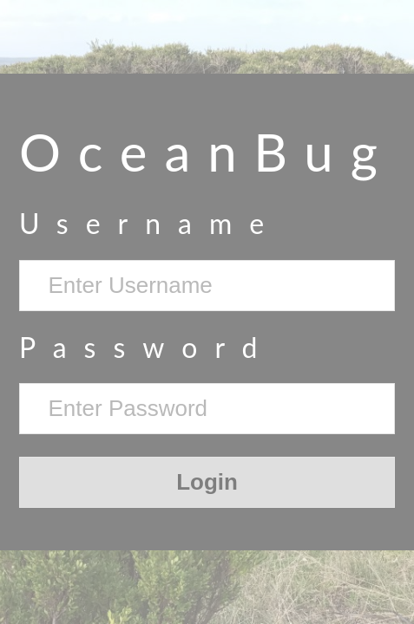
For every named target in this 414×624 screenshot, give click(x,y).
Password (146, 347)
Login (207, 482)
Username (150, 223)
